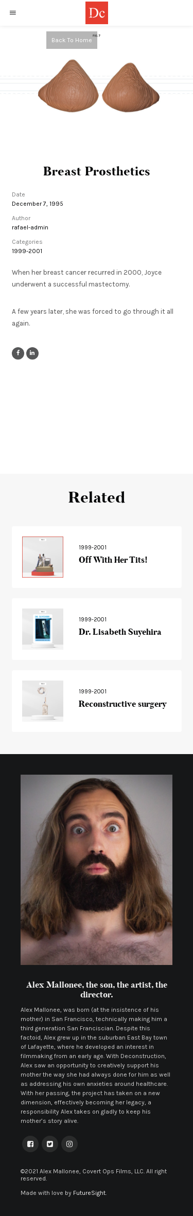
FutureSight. (90, 1192)
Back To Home (71, 40)
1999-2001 (27, 251)
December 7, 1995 (37, 203)
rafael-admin (30, 227)
